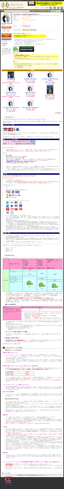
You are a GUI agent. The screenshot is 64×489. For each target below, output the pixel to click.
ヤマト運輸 (10, 327)
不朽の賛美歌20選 (26, 26)
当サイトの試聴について (8, 486)
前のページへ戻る (6, 473)
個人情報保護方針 (33, 475)
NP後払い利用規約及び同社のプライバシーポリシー (17, 160)
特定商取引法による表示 (22, 475)
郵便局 (9, 329)
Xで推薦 (3, 45)
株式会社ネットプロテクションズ (23, 159)
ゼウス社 (5, 133)
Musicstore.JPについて (42, 475)
